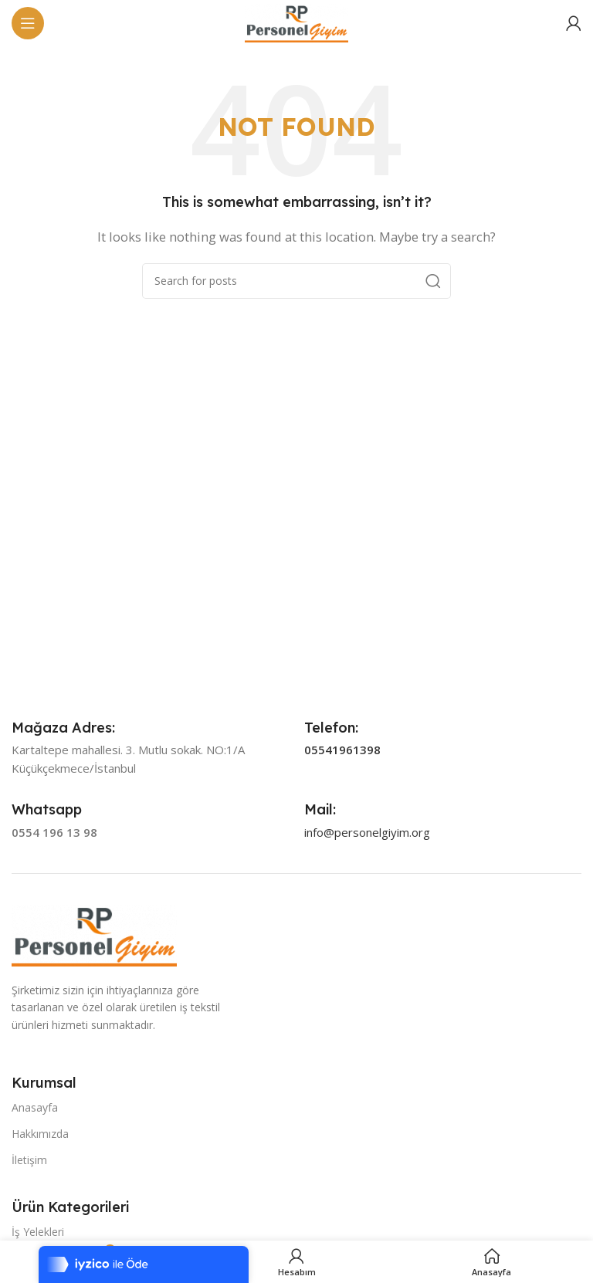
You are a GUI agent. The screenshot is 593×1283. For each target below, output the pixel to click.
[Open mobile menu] (28, 23)
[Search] (296, 281)
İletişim (29, 1160)
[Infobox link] (63, 727)
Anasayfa (35, 1107)
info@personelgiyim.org (367, 832)
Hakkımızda (40, 1133)
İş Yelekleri (38, 1231)
